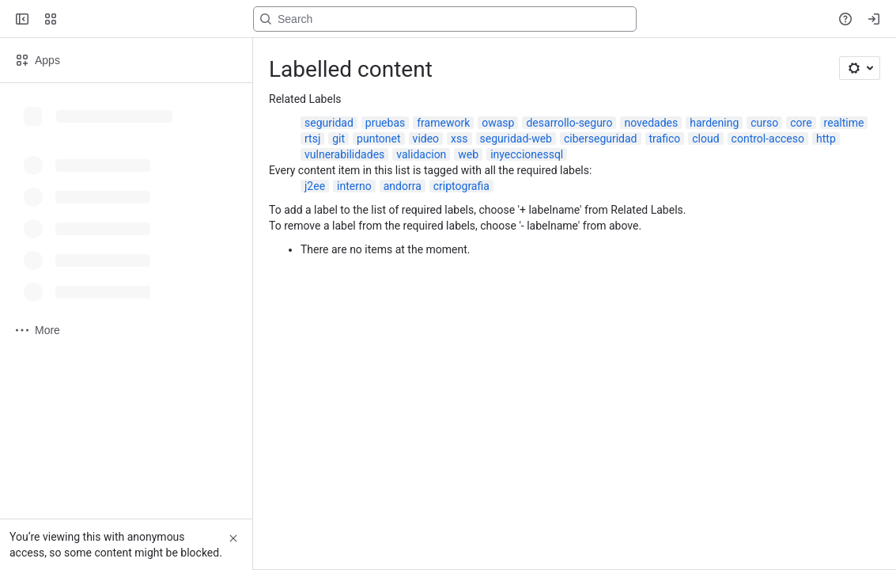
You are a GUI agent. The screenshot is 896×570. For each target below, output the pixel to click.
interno (354, 186)
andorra (403, 186)
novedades (651, 122)
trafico (665, 138)
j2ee (314, 186)
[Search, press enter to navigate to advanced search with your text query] (445, 19)
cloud (705, 138)
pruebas (385, 122)
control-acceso (768, 138)
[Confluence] (73, 19)
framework (443, 122)
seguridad (328, 122)
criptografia (461, 186)
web (468, 154)
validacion (421, 154)
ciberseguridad (600, 138)
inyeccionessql (526, 154)
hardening (714, 122)
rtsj (312, 138)
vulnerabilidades (344, 154)
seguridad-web (516, 138)
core (800, 122)
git (338, 138)
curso (764, 122)
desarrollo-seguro (569, 122)
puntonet (378, 138)
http (826, 138)
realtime (844, 122)
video (426, 138)
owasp (498, 122)
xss (459, 138)
